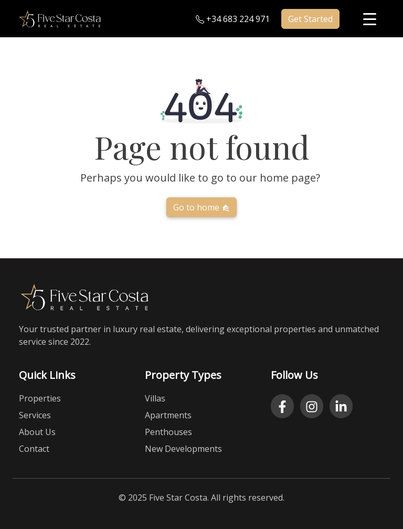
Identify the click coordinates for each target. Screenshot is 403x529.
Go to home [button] (201, 207)
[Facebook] (282, 406)
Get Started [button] (310, 19)
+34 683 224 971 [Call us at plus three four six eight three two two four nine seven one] (233, 19)
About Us (37, 432)
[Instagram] (311, 406)
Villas (155, 398)
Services (35, 415)
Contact (34, 448)
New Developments (183, 448)
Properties (40, 398)
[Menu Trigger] (369, 18)
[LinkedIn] (341, 406)
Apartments (168, 415)
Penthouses (168, 432)
